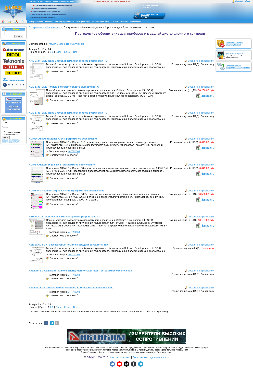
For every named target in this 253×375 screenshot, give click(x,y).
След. (58, 51)
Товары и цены (36, 22)
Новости (124, 22)
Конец (67, 51)
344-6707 (48, 1)
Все (75, 51)
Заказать (207, 95)
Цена (62, 43)
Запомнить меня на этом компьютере (12, 133)
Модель (53, 43)
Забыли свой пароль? (11, 140)
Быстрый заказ (83, 22)
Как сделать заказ (120, 357)
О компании (135, 22)
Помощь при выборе (64, 22)
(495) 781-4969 (38, 1)
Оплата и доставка (100, 22)
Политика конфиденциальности (151, 357)
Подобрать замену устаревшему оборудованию (238, 67)
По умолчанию (75, 43)
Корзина (145, 15)
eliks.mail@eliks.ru (66, 1)
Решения (49, 22)
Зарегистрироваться (10, 142)
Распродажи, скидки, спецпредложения (234, 44)
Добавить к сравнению (201, 60)
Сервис (115, 22)
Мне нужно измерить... (235, 53)
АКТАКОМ (74, 151)
